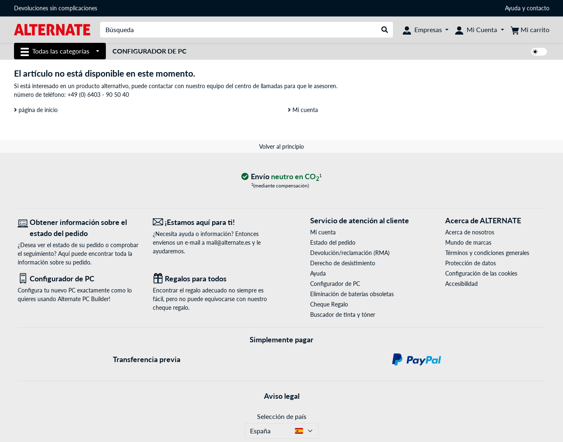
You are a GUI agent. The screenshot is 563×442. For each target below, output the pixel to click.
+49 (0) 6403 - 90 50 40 (98, 94)
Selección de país (281, 416)
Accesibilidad (461, 283)
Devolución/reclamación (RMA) (350, 252)
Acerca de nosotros (469, 232)
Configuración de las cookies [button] (481, 273)
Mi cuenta (303, 109)
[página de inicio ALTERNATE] (52, 29)
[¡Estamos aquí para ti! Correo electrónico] (214, 222)
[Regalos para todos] (214, 278)
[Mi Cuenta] (479, 29)
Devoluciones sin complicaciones (55, 8)
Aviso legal (281, 395)
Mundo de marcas (468, 242)
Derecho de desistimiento (342, 263)
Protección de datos (470, 263)
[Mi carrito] (530, 29)
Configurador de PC (149, 51)
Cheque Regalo (329, 304)
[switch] (539, 52)
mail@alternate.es (228, 242)
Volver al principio (281, 146)
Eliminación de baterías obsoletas (352, 293)
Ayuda (513, 8)
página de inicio (36, 109)
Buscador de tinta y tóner (342, 314)
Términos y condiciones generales (487, 252)
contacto (538, 8)
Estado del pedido (332, 242)
